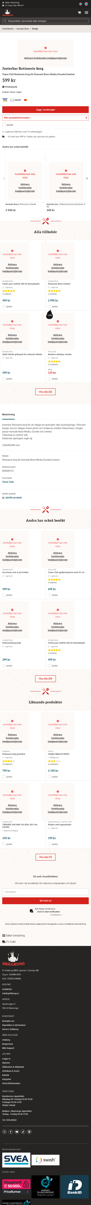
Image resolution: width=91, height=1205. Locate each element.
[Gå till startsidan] (7, 12)
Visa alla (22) (45, 391)
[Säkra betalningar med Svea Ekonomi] (16, 1160)
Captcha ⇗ (56, 915)
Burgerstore (7, 1044)
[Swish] (46, 1160)
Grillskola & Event (10, 1071)
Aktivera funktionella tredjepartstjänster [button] (45, 58)
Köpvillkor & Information (13, 1025)
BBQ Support (8, 1048)
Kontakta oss (8, 1021)
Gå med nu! (45, 900)
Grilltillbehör (8, 28)
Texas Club (8, 481)
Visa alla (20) (45, 678)
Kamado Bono (23, 28)
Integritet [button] (6, 1079)
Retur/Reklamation (11, 1083)
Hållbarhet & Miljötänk (13, 1067)
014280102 (7, 989)
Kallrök (5, 1075)
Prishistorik (9, 87)
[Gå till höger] (87, 178)
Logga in (6, 1058)
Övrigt (35, 28)
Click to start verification (48, 911)
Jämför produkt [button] (12, 497)
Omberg (6, 1040)
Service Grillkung (10, 1029)
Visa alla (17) (45, 857)
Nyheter (6, 1063)
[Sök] (45, 21)
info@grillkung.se (10, 993)
